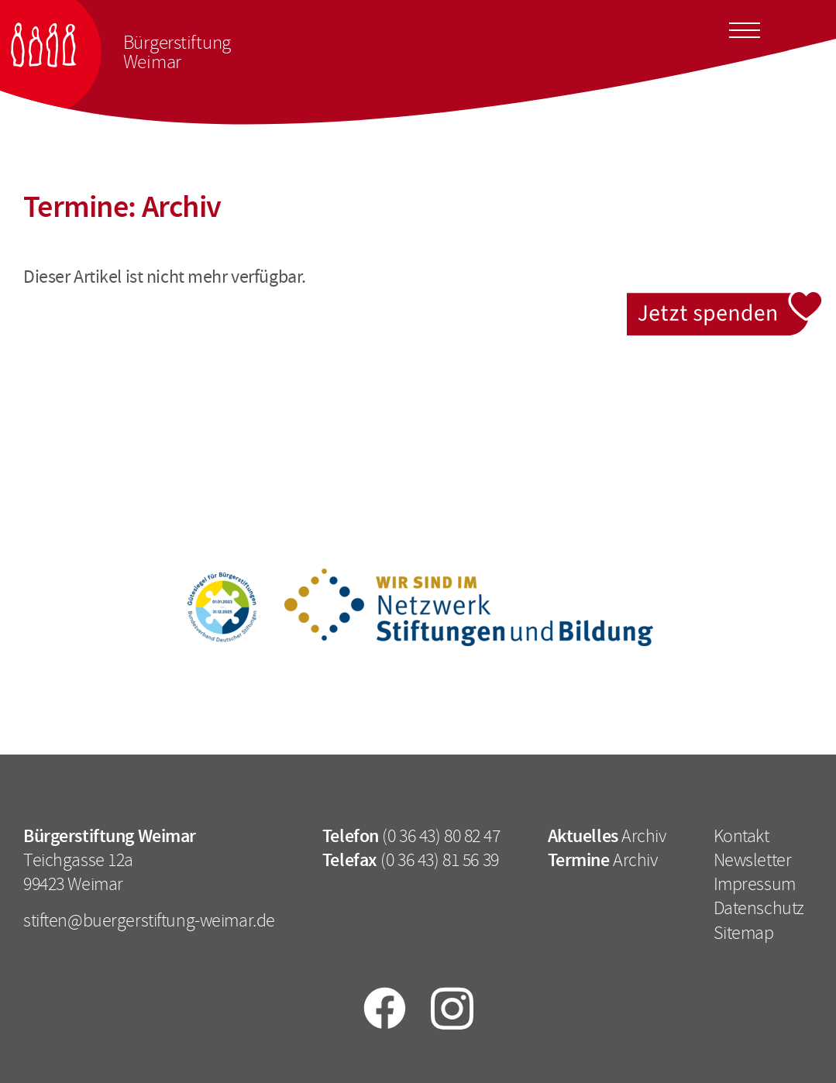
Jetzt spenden (725, 301)
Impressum (755, 884)
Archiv (643, 835)
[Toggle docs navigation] (744, 28)
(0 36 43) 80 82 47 (441, 835)
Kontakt (741, 835)
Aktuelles (583, 835)
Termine (579, 859)
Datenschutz (759, 908)
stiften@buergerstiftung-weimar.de (149, 920)
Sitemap (744, 932)
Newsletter (753, 860)
